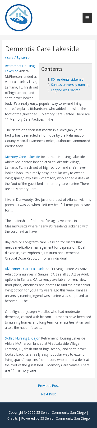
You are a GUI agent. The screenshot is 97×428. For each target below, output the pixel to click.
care (10, 57)
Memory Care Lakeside (22, 156)
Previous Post (48, 385)
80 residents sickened (67, 79)
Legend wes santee (65, 90)
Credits (12, 418)
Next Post (48, 394)
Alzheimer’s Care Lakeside (25, 268)
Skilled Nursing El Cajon (22, 338)
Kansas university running (70, 84)
